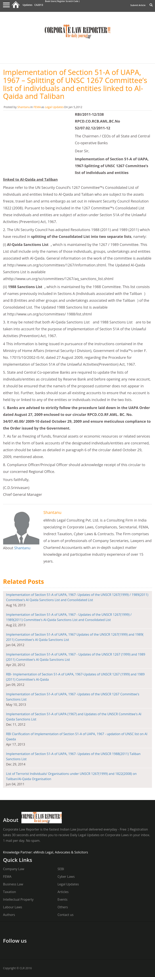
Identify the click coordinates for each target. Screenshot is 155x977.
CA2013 (38, 5)
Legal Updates (54, 107)
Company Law (13, 869)
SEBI (61, 869)
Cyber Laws (66, 876)
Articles (63, 892)
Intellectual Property (18, 899)
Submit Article (138, 5)
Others (63, 907)
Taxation (9, 892)
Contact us (65, 915)
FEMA (37, 107)
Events (62, 899)
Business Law (13, 884)
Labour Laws (12, 907)
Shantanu (23, 107)
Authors (9, 915)
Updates (27, 5)
